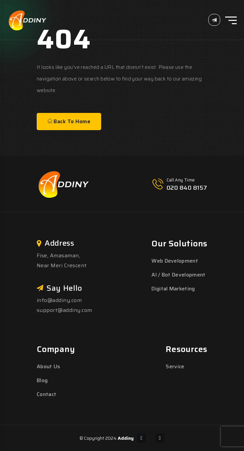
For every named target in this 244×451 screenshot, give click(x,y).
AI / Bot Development (178, 275)
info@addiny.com (59, 300)
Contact (46, 394)
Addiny (126, 438)
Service (175, 366)
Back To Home (69, 121)
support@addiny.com (64, 310)
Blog (42, 380)
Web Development (174, 261)
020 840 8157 (187, 187)
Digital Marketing (173, 288)
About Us (49, 366)
